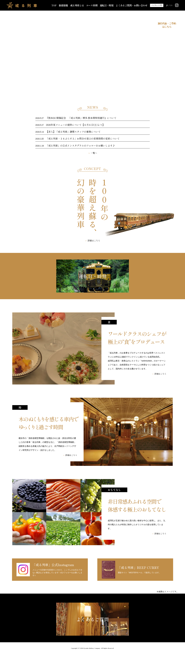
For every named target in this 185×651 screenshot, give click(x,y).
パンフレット (155, 5)
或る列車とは (77, 5)
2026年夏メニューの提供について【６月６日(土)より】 (75, 124)
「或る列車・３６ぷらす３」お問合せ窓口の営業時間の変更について (83, 138)
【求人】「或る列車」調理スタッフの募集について (73, 131)
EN (171, 5)
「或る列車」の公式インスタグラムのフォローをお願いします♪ (80, 145)
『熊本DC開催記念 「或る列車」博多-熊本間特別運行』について (81, 118)
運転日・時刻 (106, 5)
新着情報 (63, 5)
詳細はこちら (94, 240)
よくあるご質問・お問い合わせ (131, 5)
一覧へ (94, 152)
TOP (53, 5)
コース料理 (91, 5)
